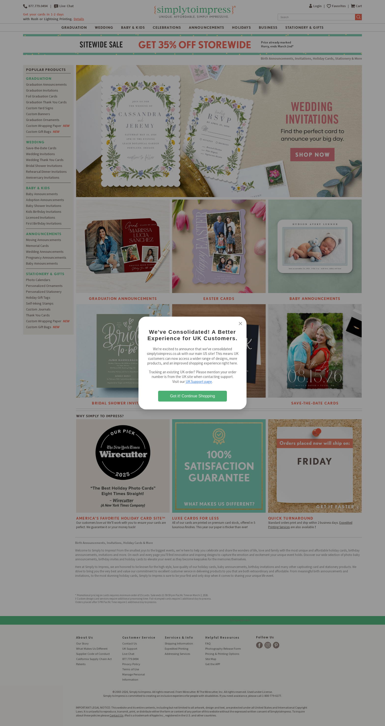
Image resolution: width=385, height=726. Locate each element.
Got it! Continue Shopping (192, 396)
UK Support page (199, 381)
